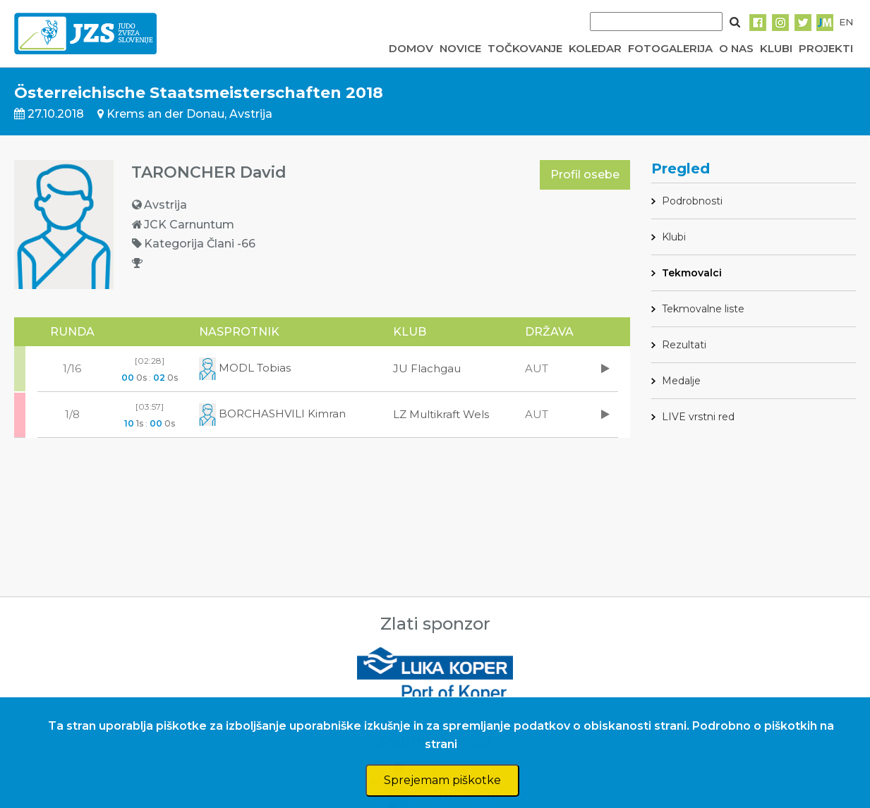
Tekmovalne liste (703, 308)
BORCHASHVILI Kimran (272, 413)
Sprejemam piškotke (442, 780)
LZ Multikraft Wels (441, 414)
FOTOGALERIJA (670, 48)
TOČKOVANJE (525, 48)
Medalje (681, 380)
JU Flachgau (427, 368)
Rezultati (684, 344)
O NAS (736, 48)
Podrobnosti (692, 201)
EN (846, 21)
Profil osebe (585, 174)
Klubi (674, 237)
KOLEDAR (595, 48)
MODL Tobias (245, 367)
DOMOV (411, 48)
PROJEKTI (826, 48)
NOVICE (460, 48)
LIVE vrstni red (698, 416)
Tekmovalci (692, 273)
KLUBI (776, 48)
